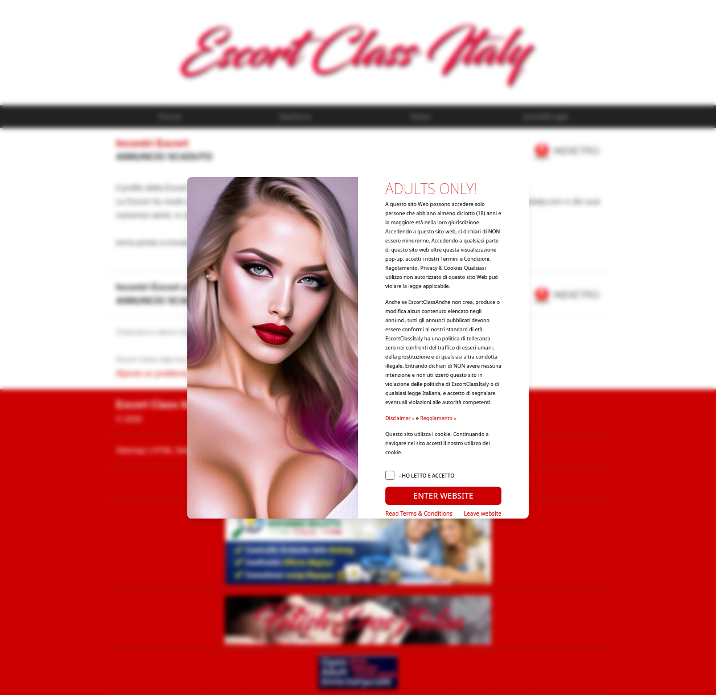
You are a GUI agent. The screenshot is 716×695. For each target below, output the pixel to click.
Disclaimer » (399, 418)
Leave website (482, 513)
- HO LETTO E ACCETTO (426, 475)
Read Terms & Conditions (418, 513)
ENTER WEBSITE (443, 495)
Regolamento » (438, 418)
